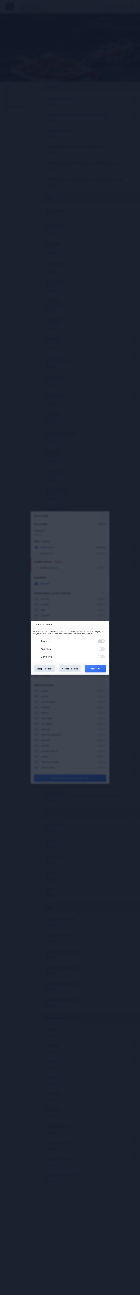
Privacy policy (87, 634)
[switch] (101, 641)
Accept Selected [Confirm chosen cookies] (70, 669)
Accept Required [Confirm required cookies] (44, 669)
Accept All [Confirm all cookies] (95, 669)
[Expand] (37, 641)
